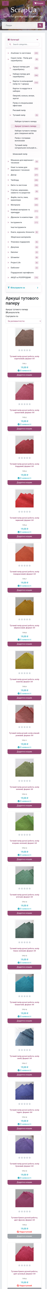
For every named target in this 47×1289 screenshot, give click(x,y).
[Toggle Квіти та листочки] (8, 185)
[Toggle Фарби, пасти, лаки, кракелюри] (8, 198)
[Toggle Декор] (8, 174)
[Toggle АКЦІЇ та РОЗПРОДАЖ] (8, 277)
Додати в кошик (24, 375)
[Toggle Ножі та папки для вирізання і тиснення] (8, 168)
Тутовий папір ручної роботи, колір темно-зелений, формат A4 (24, 949)
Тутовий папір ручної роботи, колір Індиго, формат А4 (24, 1111)
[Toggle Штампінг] (8, 257)
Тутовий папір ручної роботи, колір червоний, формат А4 (24, 519)
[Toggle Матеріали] (8, 204)
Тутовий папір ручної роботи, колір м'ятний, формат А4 (24, 896)
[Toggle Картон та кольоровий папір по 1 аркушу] (10, 82)
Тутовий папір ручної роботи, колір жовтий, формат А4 (24, 680)
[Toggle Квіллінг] (8, 252)
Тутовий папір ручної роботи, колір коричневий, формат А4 (24, 357)
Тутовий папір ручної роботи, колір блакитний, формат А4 (24, 1003)
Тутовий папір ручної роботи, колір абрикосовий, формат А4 (24, 627)
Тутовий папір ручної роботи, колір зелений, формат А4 (24, 788)
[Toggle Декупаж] (8, 247)
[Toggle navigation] (5, 3)
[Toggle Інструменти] (8, 222)
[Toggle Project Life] (8, 262)
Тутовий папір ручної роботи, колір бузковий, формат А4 (24, 1165)
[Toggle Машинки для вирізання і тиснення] (8, 161)
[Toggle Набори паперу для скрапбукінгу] (10, 75)
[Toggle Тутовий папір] (10, 115)
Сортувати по (12, 316)
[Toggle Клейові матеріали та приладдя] (8, 211)
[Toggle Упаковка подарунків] (8, 242)
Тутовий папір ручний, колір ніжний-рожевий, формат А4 (24, 734)
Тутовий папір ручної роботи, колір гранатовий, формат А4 (24, 411)
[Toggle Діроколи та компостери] (8, 217)
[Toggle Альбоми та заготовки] (8, 53)
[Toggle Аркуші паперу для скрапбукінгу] (10, 68)
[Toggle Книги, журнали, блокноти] (8, 232)
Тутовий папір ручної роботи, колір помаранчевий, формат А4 (24, 573)
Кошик (38, 3)
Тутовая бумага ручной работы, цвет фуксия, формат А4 (24, 1219)
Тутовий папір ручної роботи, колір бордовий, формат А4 (24, 465)
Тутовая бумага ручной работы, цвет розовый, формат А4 (24, 1272)
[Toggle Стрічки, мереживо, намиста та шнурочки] (8, 191)
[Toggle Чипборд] (8, 180)
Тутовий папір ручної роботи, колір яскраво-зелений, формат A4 (24, 842)
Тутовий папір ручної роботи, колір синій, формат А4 (24, 1057)
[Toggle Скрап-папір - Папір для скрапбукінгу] (8, 59)
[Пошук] (21, 25)
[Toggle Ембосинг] (8, 267)
